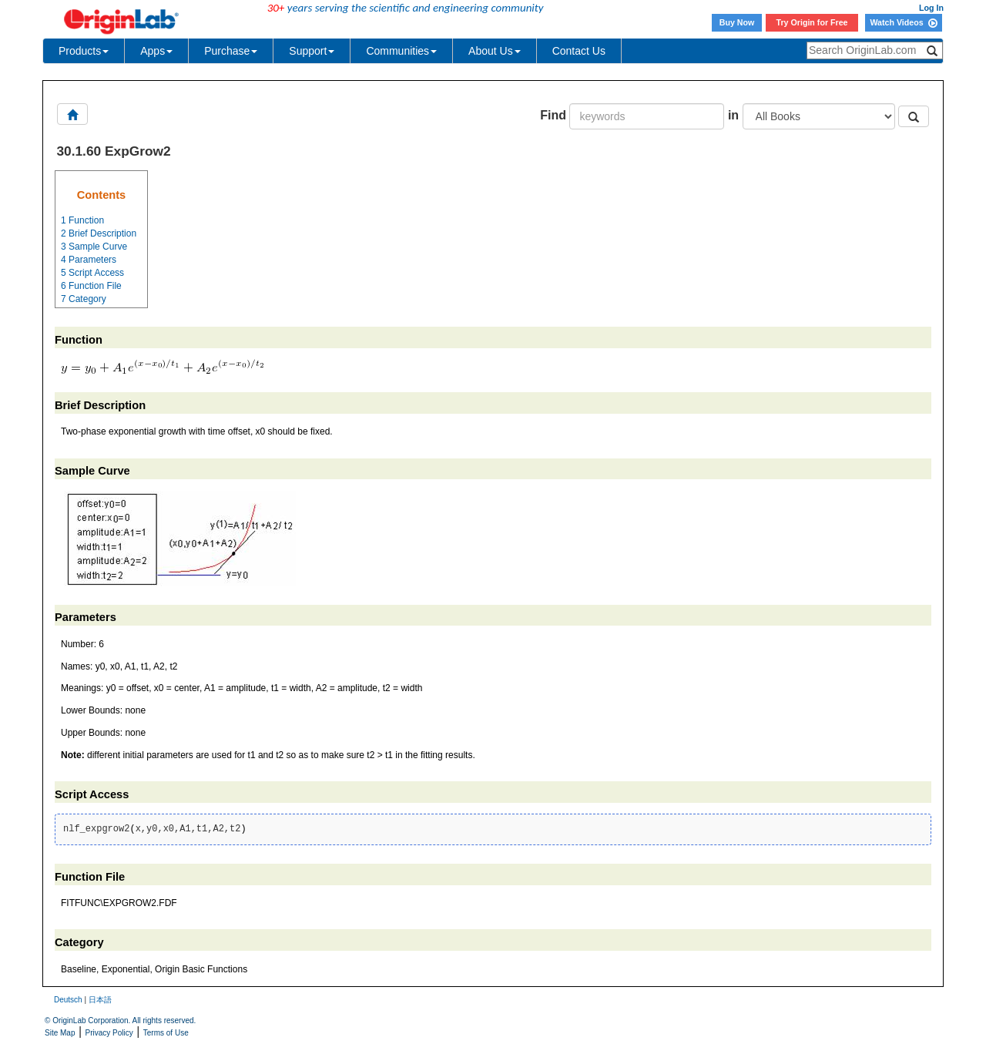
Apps (156, 51)
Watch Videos (903, 22)
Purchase (230, 51)
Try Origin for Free (812, 22)
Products (84, 51)
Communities (401, 51)
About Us (494, 51)
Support (311, 51)
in (733, 115)
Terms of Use (166, 1033)
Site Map (60, 1033)
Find (553, 115)
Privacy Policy (109, 1033)
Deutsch (68, 999)
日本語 (100, 999)
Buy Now (737, 22)
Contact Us (578, 51)
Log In (931, 7)
